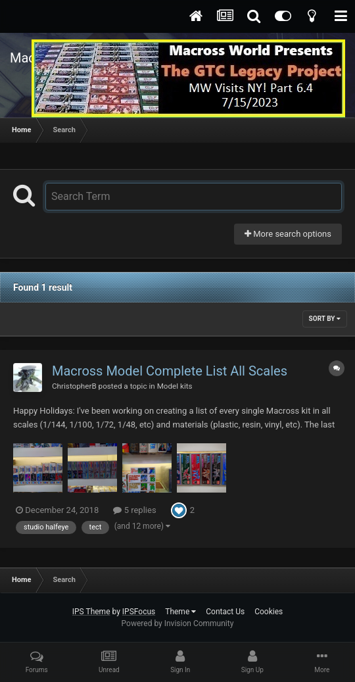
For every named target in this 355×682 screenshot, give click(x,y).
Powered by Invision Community (178, 623)
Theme (180, 611)
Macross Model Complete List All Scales (169, 371)
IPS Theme (91, 611)
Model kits (175, 386)
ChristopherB (74, 386)
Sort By (325, 318)
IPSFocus (138, 611)
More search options (288, 234)
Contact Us (225, 611)
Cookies (268, 611)
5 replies (134, 510)
